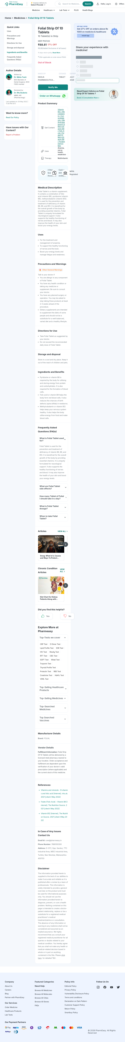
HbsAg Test (54, 652)
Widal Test (55, 660)
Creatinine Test (46, 675)
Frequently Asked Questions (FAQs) (14, 58)
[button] (74, 4)
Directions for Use (14, 43)
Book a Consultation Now (88, 98)
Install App (85, 36)
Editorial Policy (70, 986)
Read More (56, 53)
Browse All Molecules (43, 994)
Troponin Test (45, 664)
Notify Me (53, 87)
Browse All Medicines (43, 990)
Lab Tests (63, 10)
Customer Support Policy (75, 1005)
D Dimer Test (55, 644)
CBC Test (53, 656)
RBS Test (57, 671)
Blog (7, 994)
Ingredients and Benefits (17, 52)
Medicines (19, 18)
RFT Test (43, 656)
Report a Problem (13, 135)
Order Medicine (11, 1007)
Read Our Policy (12, 117)
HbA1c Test (59, 675)
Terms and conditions (73, 997)
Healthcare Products (13, 1011)
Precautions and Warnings (13, 37)
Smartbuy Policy (71, 1012)
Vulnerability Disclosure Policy (77, 994)
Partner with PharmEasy (14, 997)
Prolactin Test (45, 671)
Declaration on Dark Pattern (76, 1001)
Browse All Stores (42, 1002)
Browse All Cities (41, 998)
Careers (8, 990)
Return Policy (70, 1009)
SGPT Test (44, 660)
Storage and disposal (15, 48)
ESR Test (59, 648)
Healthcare (48, 10)
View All (63, 531)
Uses (9, 31)
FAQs (37, 1005)
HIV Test (43, 652)
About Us (8, 986)
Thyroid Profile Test (48, 667)
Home (8, 18)
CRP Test (43, 644)
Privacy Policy (70, 990)
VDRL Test (44, 679)
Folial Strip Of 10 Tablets (41, 18)
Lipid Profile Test (46, 648)
